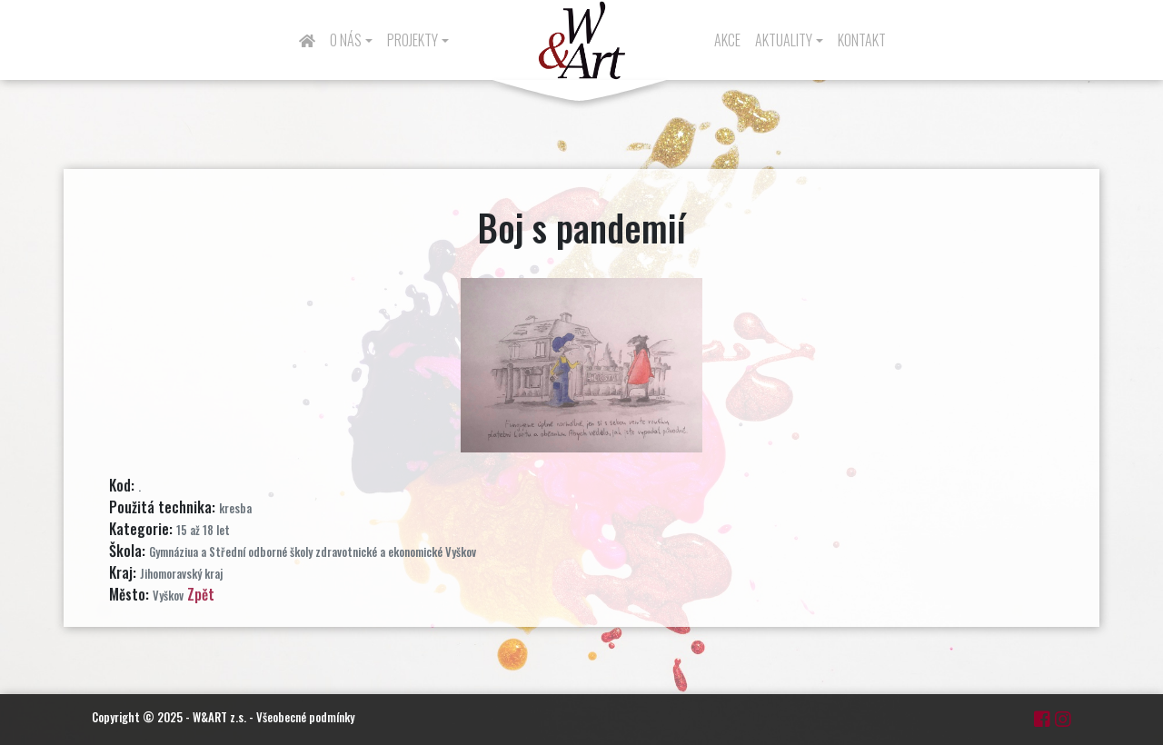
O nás (346, 40)
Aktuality (783, 40)
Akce (727, 40)
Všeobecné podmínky (305, 717)
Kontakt (862, 40)
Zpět (200, 594)
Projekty (412, 40)
